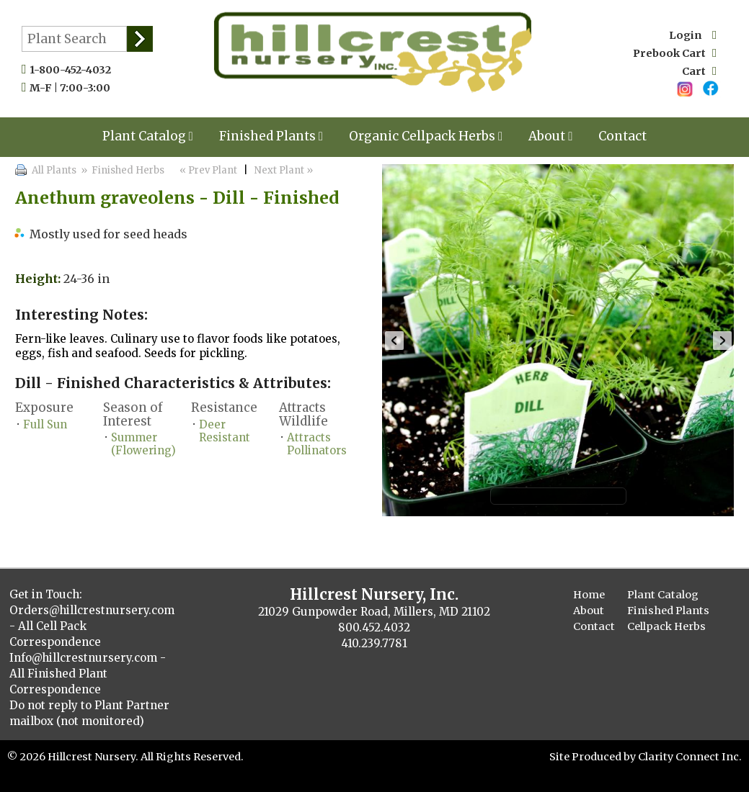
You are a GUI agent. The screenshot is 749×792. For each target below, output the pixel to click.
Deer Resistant (224, 431)
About (550, 136)
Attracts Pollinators (317, 444)
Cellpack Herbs (666, 626)
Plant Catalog (147, 136)
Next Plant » (284, 170)
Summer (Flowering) (143, 444)
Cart (699, 71)
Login (693, 35)
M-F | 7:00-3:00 (73, 87)
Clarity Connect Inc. (690, 756)
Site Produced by (593, 756)
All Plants (54, 170)
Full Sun (45, 424)
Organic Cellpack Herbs (425, 136)
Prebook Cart (675, 53)
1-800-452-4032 (74, 69)
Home (589, 594)
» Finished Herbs (123, 170)
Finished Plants (271, 136)
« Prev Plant (207, 170)
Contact (622, 136)
